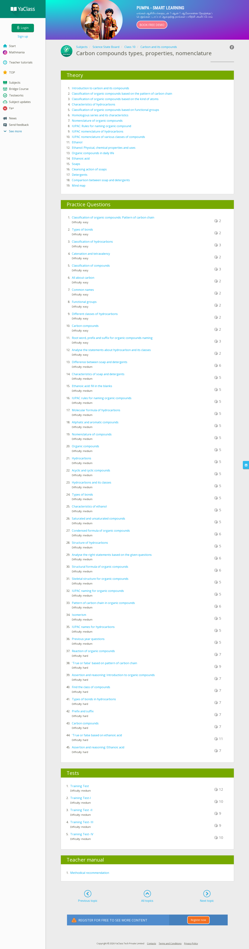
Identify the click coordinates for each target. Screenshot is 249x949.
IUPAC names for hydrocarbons (93, 627)
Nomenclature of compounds (92, 434)
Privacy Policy (191, 943)
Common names (83, 290)
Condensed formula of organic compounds (101, 531)
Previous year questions (88, 639)
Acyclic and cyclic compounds (91, 470)
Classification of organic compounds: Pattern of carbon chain (113, 217)
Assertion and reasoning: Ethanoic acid (98, 747)
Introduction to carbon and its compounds (100, 88)
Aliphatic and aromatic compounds (95, 422)
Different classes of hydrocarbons (95, 314)
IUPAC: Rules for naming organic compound (101, 126)
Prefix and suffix (83, 711)
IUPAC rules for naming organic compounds (101, 398)
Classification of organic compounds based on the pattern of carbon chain (122, 94)
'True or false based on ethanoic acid (97, 735)
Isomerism (79, 615)
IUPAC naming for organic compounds (98, 591)
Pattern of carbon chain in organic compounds (103, 603)
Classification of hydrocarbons (92, 242)
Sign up (23, 36)
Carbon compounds (85, 326)
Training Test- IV (81, 834)
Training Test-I (80, 798)
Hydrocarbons (81, 458)
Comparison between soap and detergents (101, 180)
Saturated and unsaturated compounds (98, 518)
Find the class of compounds (91, 687)
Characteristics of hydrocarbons (93, 104)
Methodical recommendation (89, 873)
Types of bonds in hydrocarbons (94, 699)
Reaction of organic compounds (93, 651)
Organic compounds (85, 446)
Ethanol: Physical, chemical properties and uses (103, 148)
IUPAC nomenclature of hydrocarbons (97, 131)
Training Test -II (81, 810)
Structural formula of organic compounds (100, 567)
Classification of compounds (91, 266)
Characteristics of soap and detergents (98, 374)
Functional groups (84, 302)
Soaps (76, 164)
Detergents (79, 175)
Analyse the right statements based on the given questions (112, 555)
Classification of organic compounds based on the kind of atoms (115, 99)
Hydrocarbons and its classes (91, 482)
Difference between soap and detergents (99, 362)
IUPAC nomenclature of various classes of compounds (108, 137)
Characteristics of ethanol (89, 506)
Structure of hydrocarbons (90, 543)
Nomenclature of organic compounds (97, 121)
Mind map (78, 185)
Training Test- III (81, 822)
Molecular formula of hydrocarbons (96, 410)
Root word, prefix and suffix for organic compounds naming (112, 338)
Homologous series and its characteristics (100, 115)
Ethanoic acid (81, 158)
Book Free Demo (152, 25)
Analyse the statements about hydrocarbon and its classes (111, 350)
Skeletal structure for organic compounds (100, 579)
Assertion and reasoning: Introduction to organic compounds (113, 675)
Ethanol (77, 142)
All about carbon (83, 278)
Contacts (151, 943)
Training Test (79, 786)
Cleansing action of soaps (89, 169)
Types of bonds (82, 229)
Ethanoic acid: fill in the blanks (92, 386)
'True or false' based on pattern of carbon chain (104, 663)
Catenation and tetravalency (91, 254)
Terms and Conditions (170, 943)
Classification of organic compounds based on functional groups (115, 110)
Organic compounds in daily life (93, 153)
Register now (198, 920)
